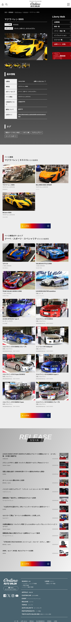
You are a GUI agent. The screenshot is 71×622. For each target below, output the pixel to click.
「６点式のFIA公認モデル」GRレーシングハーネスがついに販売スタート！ (26, 509)
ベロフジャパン (7, 494)
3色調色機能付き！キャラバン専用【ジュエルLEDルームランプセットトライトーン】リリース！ (30, 528)
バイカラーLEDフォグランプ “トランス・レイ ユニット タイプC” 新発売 (26, 491)
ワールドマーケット (8, 503)
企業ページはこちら (39, 81)
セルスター (6, 520)
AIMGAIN (5, 461)
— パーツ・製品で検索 (27, 590)
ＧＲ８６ (5, 265)
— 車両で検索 (25, 589)
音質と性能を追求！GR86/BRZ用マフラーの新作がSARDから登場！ (24, 474)
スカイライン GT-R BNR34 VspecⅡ (47, 375)
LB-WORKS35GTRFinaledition (46, 292)
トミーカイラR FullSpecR (44, 348)
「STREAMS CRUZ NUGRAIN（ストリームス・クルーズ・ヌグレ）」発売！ (27, 544)
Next (44, 47)
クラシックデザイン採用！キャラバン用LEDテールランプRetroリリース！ (26, 465)
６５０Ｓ (25, 12)
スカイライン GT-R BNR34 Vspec (13, 403)
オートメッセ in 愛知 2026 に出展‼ (13, 483)
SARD (4, 476)
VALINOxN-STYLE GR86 (44, 265)
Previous (7, 47)
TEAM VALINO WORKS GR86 (12, 292)
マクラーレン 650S (8, 185)
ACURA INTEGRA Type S (11, 320)
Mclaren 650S (7, 212)
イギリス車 (25, 132)
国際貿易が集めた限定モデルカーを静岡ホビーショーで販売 (21, 535)
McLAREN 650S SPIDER (44, 185)
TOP (6, 12)
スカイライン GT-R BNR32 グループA (14, 348)
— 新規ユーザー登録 (50, 587)
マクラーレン (18, 12)
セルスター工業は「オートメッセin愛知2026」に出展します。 (22, 518)
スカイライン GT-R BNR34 (44, 320)
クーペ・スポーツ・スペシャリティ (24, 28)
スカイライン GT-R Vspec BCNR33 (14, 375)
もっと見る (27, 226)
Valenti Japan (6, 468)
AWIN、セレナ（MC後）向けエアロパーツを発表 (18, 553)
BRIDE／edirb (7, 485)
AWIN (4, 556)
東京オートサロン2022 (13, 132)
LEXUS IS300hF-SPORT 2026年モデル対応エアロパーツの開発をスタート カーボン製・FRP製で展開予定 (29, 457)
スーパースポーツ (11, 136)
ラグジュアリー (37, 132)
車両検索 (11, 12)
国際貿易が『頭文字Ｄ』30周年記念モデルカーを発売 (19, 500)
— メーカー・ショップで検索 (29, 587)
